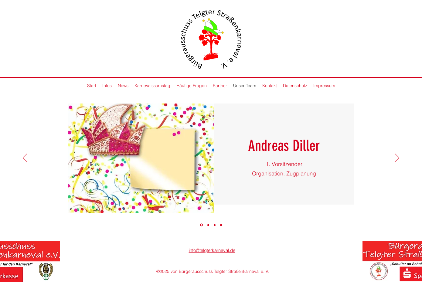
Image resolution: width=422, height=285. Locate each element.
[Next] (397, 158)
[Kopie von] (221, 225)
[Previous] (25, 158)
